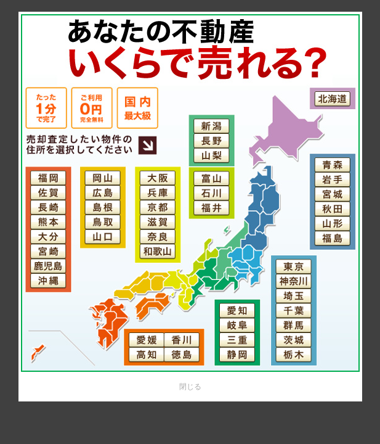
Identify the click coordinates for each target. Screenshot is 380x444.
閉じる (190, 386)
